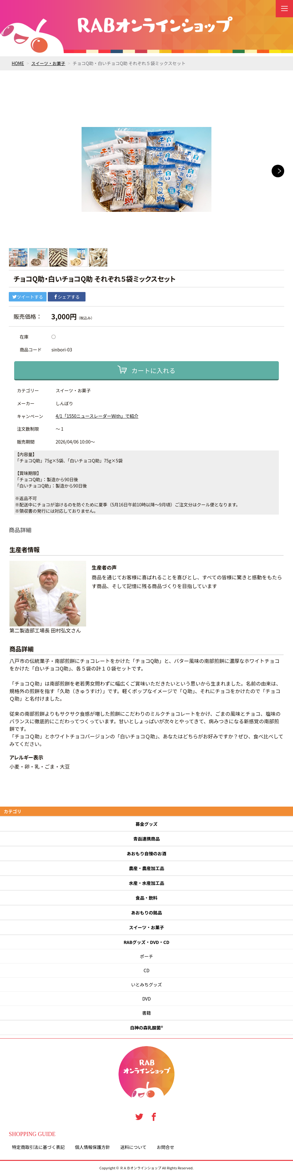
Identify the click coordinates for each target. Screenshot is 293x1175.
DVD (146, 999)
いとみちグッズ (146, 984)
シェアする (66, 297)
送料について (133, 1147)
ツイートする (27, 297)
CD (147, 970)
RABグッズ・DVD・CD (146, 942)
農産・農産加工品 (146, 868)
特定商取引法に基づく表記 (38, 1147)
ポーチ (146, 956)
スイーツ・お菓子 (49, 63)
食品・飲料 (146, 898)
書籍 (146, 1013)
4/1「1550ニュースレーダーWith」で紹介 (97, 416)
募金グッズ (146, 824)
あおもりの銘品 (146, 912)
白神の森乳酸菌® (146, 1027)
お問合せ (165, 1147)
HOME (18, 63)
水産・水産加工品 (146, 883)
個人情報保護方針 (92, 1147)
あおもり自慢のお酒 (146, 853)
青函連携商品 (146, 839)
